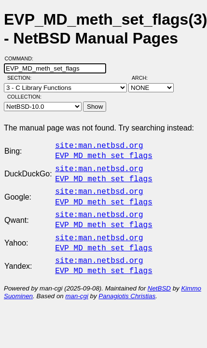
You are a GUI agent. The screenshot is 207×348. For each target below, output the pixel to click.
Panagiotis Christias (126, 284)
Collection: (24, 97)
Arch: (144, 78)
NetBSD (159, 276)
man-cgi (76, 284)
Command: (22, 58)
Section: (21, 78)
